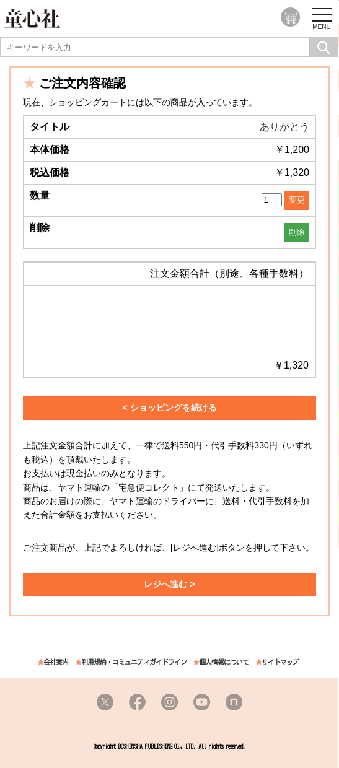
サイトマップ (280, 662)
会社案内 (55, 662)
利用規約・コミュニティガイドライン (134, 662)
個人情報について (224, 662)
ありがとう (284, 126)
